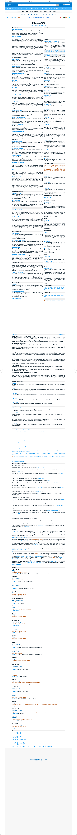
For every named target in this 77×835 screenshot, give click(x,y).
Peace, (63, 51)
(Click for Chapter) (18, 27)
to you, (48, 52)
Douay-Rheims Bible (16, 233)
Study (39, 25)
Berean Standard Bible (16, 52)
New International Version (17, 29)
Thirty (45, 289)
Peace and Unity (15, 418)
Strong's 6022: (15, 588)
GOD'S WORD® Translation (17, 148)
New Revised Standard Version (18, 254)
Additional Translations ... (17, 298)
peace (45, 52)
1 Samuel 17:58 (39, 487)
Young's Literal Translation (17, 216)
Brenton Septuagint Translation (18, 291)
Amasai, (63, 49)
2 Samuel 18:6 (26, 556)
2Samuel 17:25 (15, 549)
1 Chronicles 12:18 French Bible (18, 743)
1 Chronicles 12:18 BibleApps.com (19, 739)
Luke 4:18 (46, 149)
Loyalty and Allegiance (16, 412)
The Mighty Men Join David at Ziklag (51, 41)
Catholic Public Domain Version (18, 240)
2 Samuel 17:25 (47, 202)
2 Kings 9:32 (46, 248)
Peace (55, 288)
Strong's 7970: (15, 603)
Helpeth (45, 288)
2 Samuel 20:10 (39, 556)
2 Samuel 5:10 (56, 510)
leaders (48, 55)
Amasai (45, 287)
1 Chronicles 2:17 (47, 197)
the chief (46, 50)
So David (53, 54)
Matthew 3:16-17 (47, 140)
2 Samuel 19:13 (47, 211)
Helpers (63, 287)
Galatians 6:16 (47, 256)
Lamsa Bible (14, 263)
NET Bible (14, 169)
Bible (8, 17)
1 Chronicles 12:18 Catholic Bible (18, 744)
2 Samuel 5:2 (46, 277)
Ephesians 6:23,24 (48, 261)
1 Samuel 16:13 (47, 73)
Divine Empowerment (16, 407)
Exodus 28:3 (29, 562)
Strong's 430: (14, 684)
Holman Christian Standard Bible (18, 117)
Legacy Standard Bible (16, 94)
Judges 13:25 (47, 182)
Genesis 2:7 (51, 561)
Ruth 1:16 (46, 232)
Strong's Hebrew (15, 610)
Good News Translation (16, 155)
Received (58, 288)
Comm (42, 25)
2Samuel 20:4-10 (22, 549)
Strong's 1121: (15, 632)
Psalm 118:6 (38, 515)
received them (58, 54)
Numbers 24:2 (36, 562)
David (60, 287)
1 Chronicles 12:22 (42, 525)
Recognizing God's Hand (17, 423)
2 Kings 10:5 (46, 220)
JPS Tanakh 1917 (15, 284)
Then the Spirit (53, 49)
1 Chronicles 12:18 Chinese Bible (18, 742)
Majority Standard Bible (16, 193)
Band (48, 287)
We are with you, (50, 51)
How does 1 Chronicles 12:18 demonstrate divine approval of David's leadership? (29, 444)
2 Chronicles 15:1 (47, 104)
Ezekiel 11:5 (46, 133)
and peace (52, 52)
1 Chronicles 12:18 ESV (16, 735)
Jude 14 (20, 471)
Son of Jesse (15, 402)
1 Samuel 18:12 (47, 90)
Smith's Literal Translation (17, 224)
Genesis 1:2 (32, 561)
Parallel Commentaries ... (17, 564)
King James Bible (15, 59)
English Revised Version (17, 141)
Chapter (63, 334)
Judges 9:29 (41, 562)
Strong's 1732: (15, 617)
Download (63, 63)
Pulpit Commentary (16, 551)
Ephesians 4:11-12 (29, 526)
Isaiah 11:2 (46, 117)
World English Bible (16, 200)
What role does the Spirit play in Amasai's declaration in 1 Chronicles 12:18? (28, 433)
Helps (49, 288)
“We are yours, (61, 50)
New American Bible (16, 247)
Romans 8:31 (44, 515)
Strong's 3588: (15, 676)
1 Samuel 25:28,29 (48, 268)
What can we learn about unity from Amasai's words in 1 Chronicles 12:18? (28, 440)
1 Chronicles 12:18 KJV (16, 737)
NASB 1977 (14, 87)
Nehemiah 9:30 (15, 558)
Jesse (52, 288)
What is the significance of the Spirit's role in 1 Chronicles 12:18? (26, 442)
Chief (55, 287)
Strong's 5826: (15, 669)
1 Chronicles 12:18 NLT (16, 733)
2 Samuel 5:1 (49, 480)
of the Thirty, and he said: (53, 50)
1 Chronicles (11, 17)
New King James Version (17, 66)
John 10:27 (55, 482)
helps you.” (48, 54)
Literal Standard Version (17, 209)
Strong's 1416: (15, 728)
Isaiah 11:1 (39, 493)
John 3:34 (46, 158)
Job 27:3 (56, 561)
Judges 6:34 (46, 67)
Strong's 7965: (15, 647)
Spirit (64, 288)
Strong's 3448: (15, 639)
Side (62, 288)
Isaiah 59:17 (46, 188)
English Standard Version (17, 45)
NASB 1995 (14, 80)
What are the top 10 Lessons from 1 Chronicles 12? (23, 448)
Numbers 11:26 (62, 557)
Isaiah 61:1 (46, 124)
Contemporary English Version (18, 131)
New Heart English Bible (17, 176)
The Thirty (15, 393)
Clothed (57, 287)
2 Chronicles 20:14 (48, 109)
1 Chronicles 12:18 (40, 467)
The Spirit (15, 398)
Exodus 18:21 (55, 523)
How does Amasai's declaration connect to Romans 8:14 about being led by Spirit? (29, 438)
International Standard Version (18, 162)
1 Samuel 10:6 (47, 80)
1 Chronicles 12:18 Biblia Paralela (19, 740)
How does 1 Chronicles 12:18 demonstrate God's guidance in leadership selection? (30, 431)
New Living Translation (16, 36)
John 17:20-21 (59, 505)
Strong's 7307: (15, 573)
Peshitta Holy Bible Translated (18, 272)
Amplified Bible (15, 101)
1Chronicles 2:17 (32, 548)
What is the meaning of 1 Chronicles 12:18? (21, 429)
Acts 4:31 (61, 473)
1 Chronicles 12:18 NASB (17, 736)
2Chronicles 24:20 (24, 540)
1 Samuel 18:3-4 (39, 491)
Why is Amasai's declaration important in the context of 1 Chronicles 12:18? (28, 446)
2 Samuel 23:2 (47, 86)
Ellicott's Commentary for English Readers (20, 537)
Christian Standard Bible (17, 110)
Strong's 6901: (15, 706)
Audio (32, 25)
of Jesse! (60, 51)
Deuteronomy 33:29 (16, 513)
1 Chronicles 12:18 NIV (16, 732)
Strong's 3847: (15, 581)
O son (56, 51)
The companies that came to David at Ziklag (54, 300)
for (62, 52)
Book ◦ (60, 334)
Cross (35, 25)
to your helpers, (58, 52)
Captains (51, 287)
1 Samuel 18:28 (47, 100)
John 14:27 (29, 503)
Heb (45, 25)
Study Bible (15, 334)
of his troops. (54, 55)
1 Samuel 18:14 (47, 95)
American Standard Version (17, 124)
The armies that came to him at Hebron (53, 302)
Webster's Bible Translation (17, 184)
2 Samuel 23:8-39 (55, 520)
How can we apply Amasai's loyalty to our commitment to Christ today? (27, 435)
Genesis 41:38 (24, 562)
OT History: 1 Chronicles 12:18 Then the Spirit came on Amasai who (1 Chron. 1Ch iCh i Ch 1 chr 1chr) (32, 746)
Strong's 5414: (15, 713)
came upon (59, 49)
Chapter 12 (15, 17)
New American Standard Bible (18, 73)
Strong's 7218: (15, 595)
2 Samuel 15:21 (47, 241)
